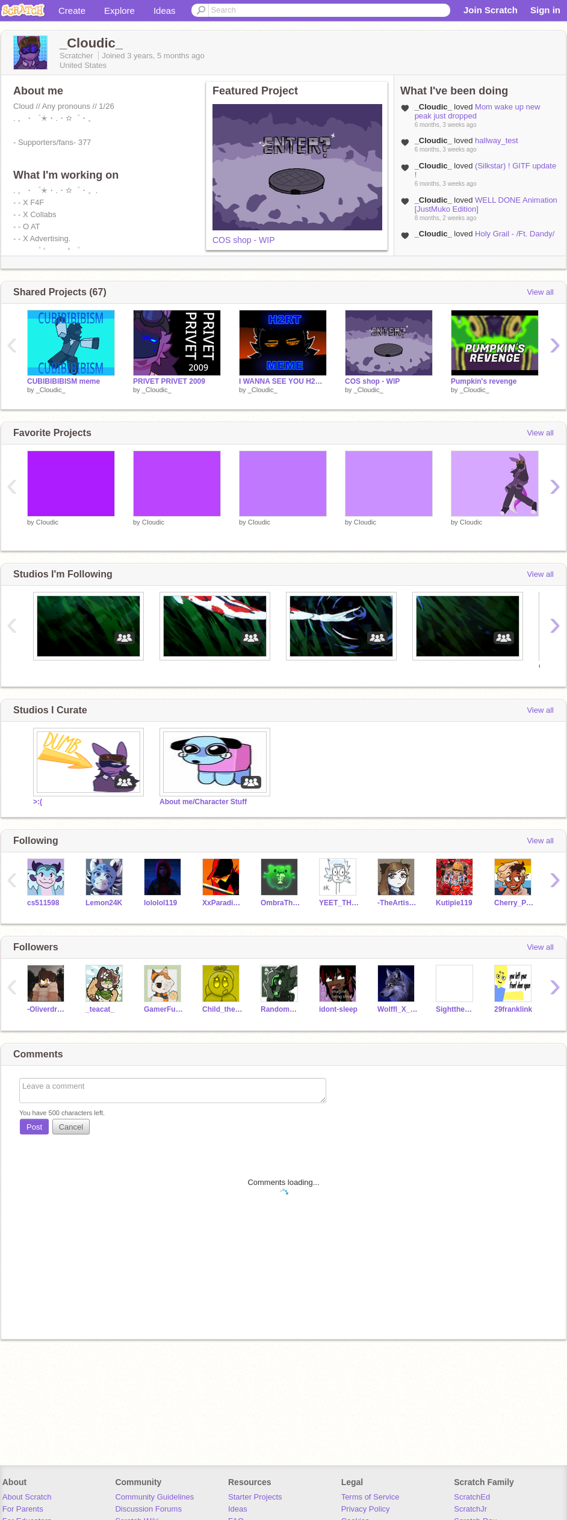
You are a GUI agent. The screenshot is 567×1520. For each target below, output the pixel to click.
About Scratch (27, 1496)
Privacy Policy (365, 1508)
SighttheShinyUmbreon (456, 1009)
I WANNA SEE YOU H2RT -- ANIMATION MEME (283, 381)
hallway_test (496, 140)
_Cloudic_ (51, 389)
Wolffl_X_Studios (397, 1009)
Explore (119, 10)
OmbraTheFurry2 (281, 903)
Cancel (71, 1126)
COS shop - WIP (243, 240)
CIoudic (47, 522)
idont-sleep (338, 1009)
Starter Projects (255, 1496)
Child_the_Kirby (222, 1009)
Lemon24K (103, 903)
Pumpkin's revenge (483, 381)
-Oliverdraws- (47, 1009)
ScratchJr (470, 1508)
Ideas (164, 10)
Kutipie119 (454, 903)
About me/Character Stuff (203, 802)
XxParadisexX (222, 903)
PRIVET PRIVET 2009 (169, 381)
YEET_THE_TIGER (339, 903)
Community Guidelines (154, 1496)
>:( (37, 802)
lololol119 (160, 903)
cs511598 (43, 903)
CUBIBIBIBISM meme (63, 381)
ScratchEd (472, 1496)
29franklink (513, 1009)
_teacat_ (99, 1009)
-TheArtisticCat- (397, 903)
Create (71, 10)
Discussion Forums (148, 1508)
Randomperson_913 (281, 1009)
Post (34, 1126)
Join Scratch (490, 10)
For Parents (22, 1508)
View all (540, 292)
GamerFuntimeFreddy (164, 1009)
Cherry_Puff (514, 903)
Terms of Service (370, 1496)
